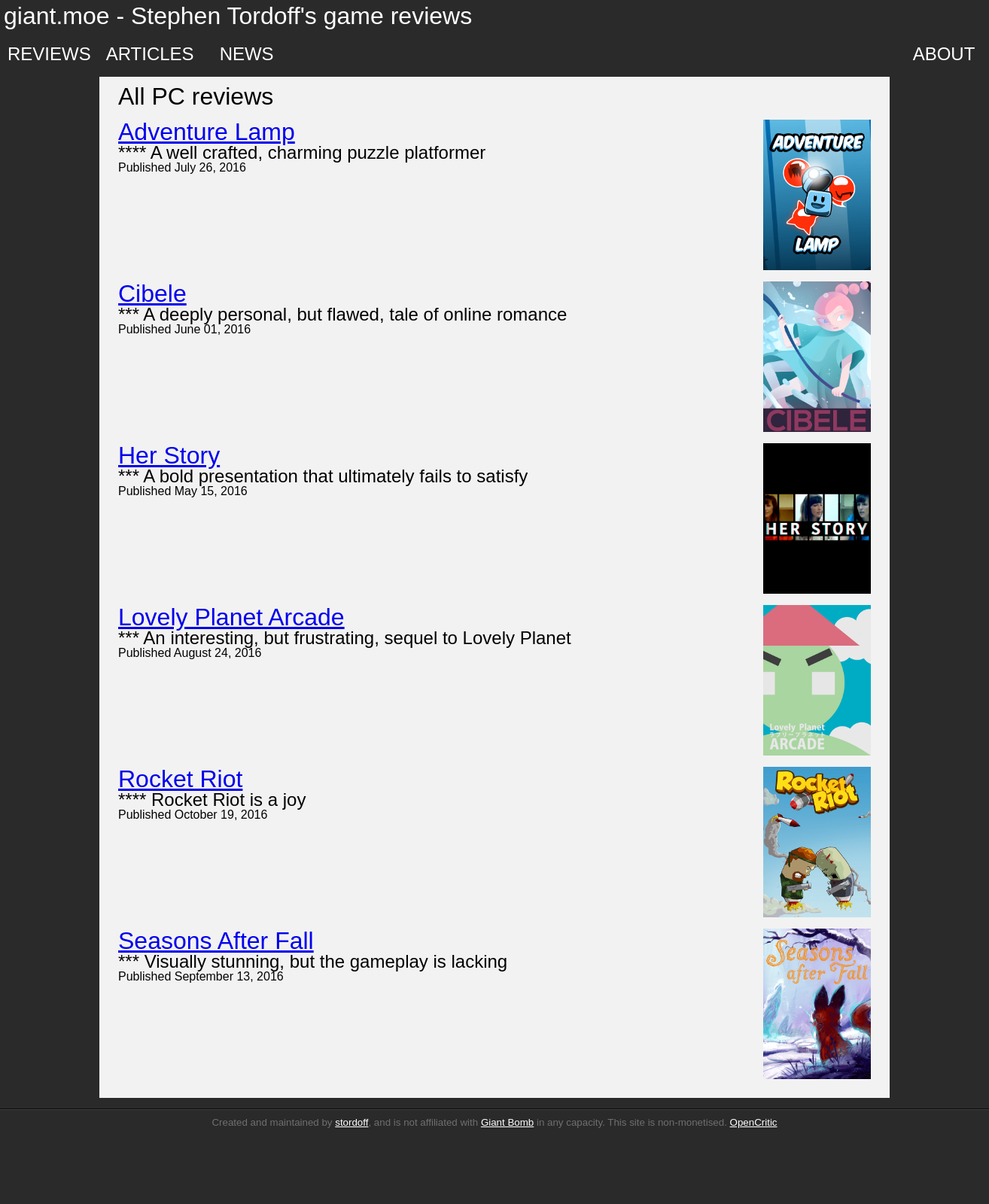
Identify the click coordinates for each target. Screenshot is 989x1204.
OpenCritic (754, 1122)
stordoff (351, 1122)
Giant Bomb (507, 1122)
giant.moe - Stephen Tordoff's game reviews (238, 15)
